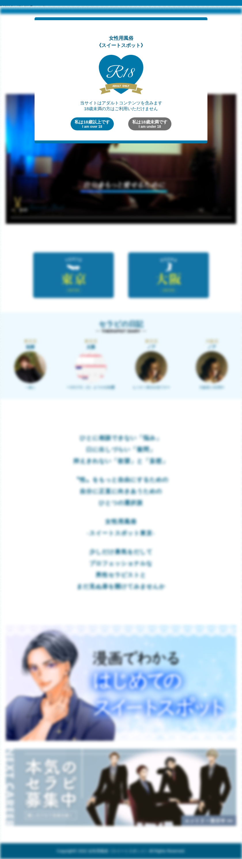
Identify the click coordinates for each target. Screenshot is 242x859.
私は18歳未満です (149, 124)
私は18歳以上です (92, 124)
